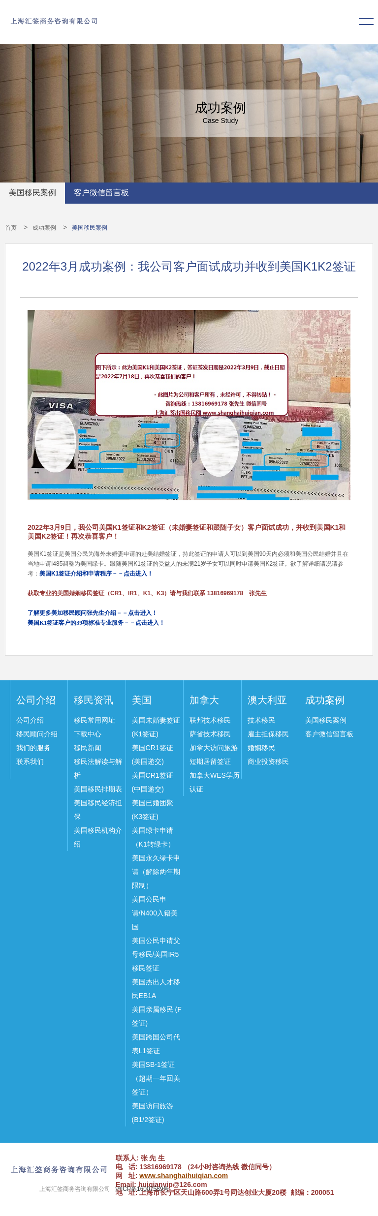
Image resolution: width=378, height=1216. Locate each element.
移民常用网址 (94, 720)
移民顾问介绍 (37, 734)
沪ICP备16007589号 (142, 1189)
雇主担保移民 (268, 734)
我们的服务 (33, 748)
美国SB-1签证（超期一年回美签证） (156, 1078)
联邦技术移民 (210, 720)
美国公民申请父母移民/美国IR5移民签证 (156, 954)
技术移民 (261, 720)
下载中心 (87, 734)
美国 (142, 700)
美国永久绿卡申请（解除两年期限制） (156, 871)
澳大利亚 (267, 700)
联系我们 (30, 761)
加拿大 (204, 700)
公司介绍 (36, 700)
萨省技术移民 (210, 734)
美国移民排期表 (98, 789)
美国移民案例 (32, 192)
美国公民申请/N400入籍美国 (155, 913)
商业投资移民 (268, 761)
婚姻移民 (261, 748)
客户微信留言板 (101, 192)
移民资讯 (93, 700)
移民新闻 (87, 748)
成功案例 (44, 227)
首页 (11, 227)
